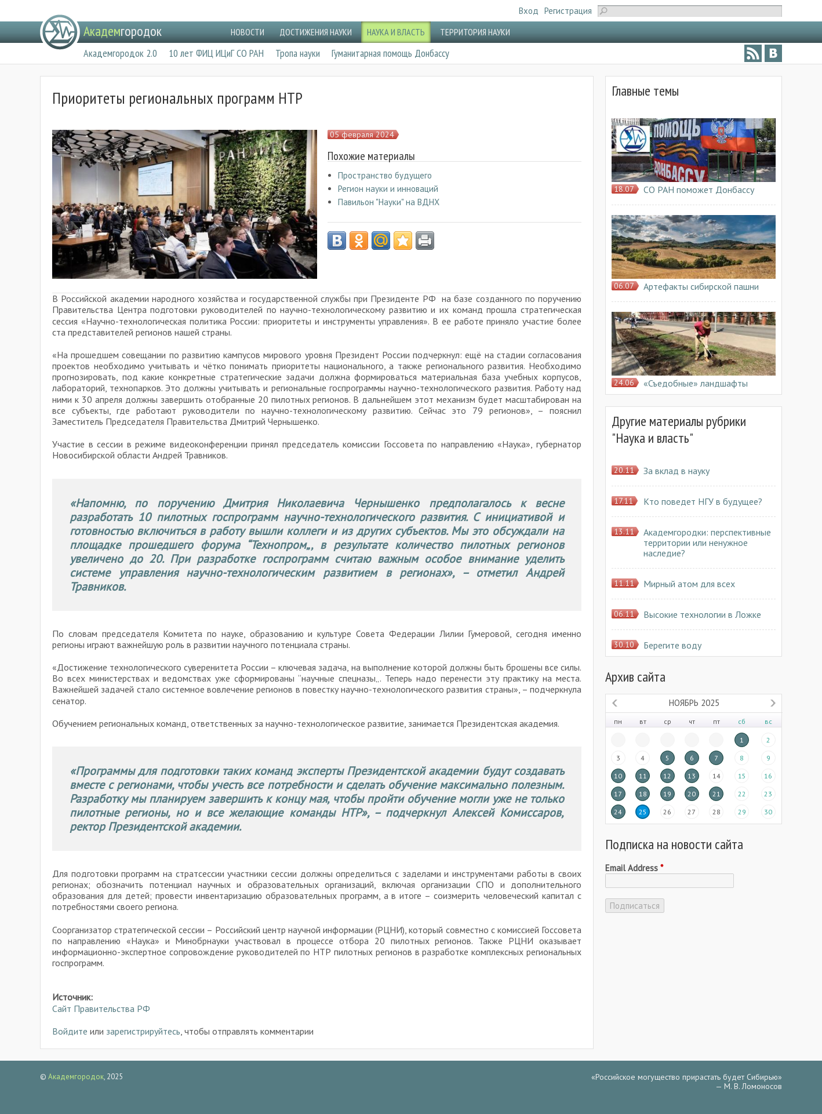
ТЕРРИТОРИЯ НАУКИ (475, 32)
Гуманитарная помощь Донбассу (390, 53)
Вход (529, 10)
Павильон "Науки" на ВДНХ (388, 201)
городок (122, 31)
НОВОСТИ (247, 32)
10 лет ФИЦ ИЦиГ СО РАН (216, 53)
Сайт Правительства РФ (101, 1008)
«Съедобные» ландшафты (695, 383)
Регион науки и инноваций (388, 188)
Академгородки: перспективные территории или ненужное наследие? (707, 542)
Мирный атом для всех (689, 583)
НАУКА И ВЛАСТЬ (396, 32)
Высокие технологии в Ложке (702, 614)
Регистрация (568, 10)
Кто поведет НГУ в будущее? (702, 501)
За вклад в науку (676, 470)
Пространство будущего (385, 175)
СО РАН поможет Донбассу (698, 189)
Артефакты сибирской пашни (701, 286)
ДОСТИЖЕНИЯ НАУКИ (315, 32)
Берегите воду (672, 645)
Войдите (70, 1031)
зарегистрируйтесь (143, 1031)
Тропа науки (297, 53)
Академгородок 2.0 (120, 53)
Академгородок (76, 1077)
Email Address (634, 868)
